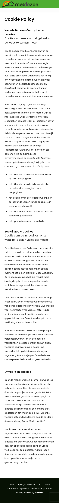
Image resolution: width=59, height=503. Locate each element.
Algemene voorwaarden (31, 488)
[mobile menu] (55, 4)
